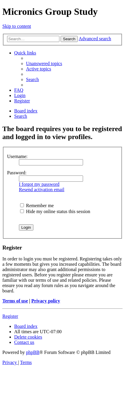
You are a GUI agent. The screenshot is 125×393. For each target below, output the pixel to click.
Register (10, 316)
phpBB (32, 352)
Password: (17, 172)
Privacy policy (45, 300)
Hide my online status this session (55, 211)
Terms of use (15, 300)
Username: (17, 156)
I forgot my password (39, 184)
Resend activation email (41, 189)
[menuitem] (44, 63)
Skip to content (16, 26)
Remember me (37, 205)
